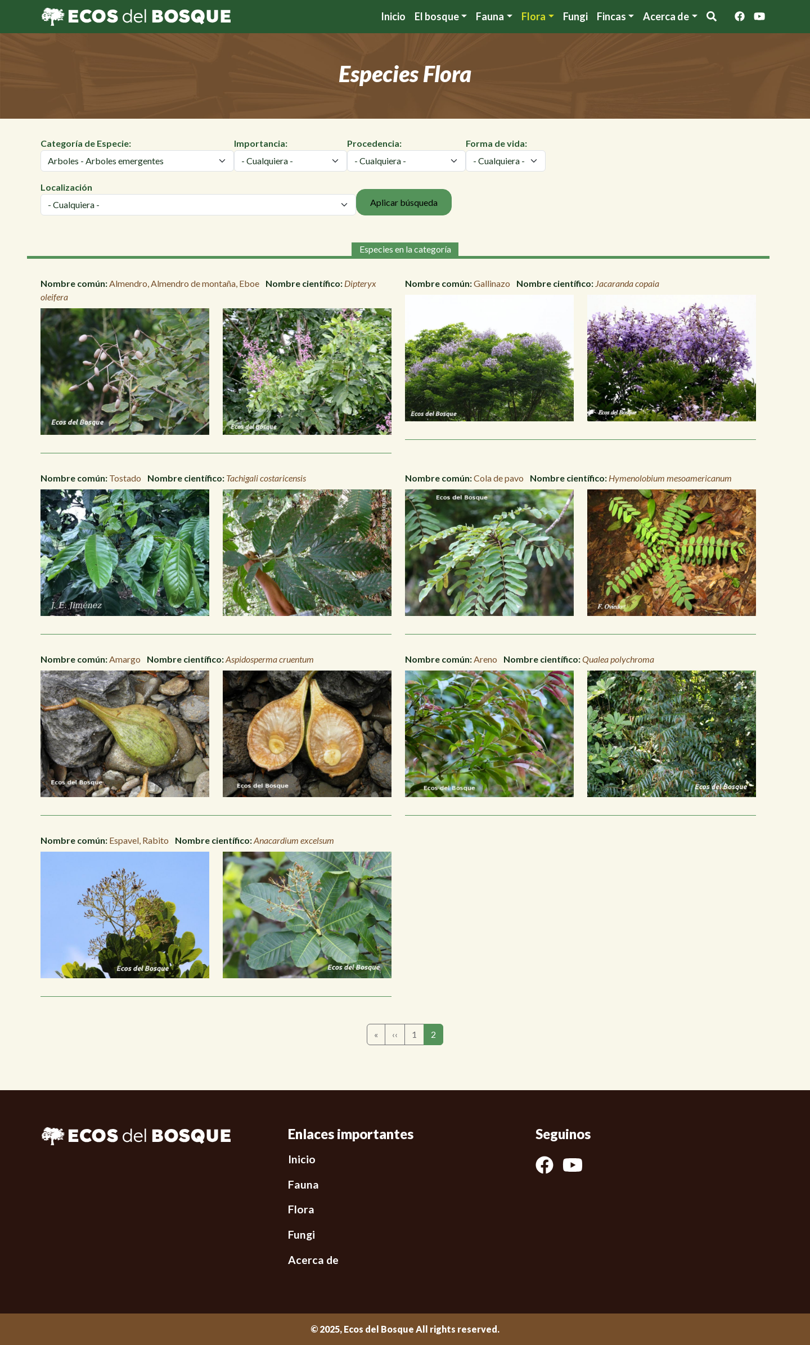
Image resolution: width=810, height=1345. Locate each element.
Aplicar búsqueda (404, 202)
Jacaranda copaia (627, 283)
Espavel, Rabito (139, 840)
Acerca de (313, 1259)
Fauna (490, 16)
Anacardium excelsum (294, 840)
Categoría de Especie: (85, 143)
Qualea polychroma (618, 659)
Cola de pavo (499, 478)
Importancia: (260, 143)
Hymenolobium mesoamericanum (670, 478)
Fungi (575, 16)
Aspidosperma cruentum (270, 659)
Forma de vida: (496, 143)
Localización (66, 187)
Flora (533, 16)
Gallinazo (492, 283)
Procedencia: (374, 143)
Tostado (125, 478)
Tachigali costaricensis (266, 478)
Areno (485, 659)
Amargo (125, 659)
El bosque (437, 16)
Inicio (393, 16)
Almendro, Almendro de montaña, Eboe (184, 283)
